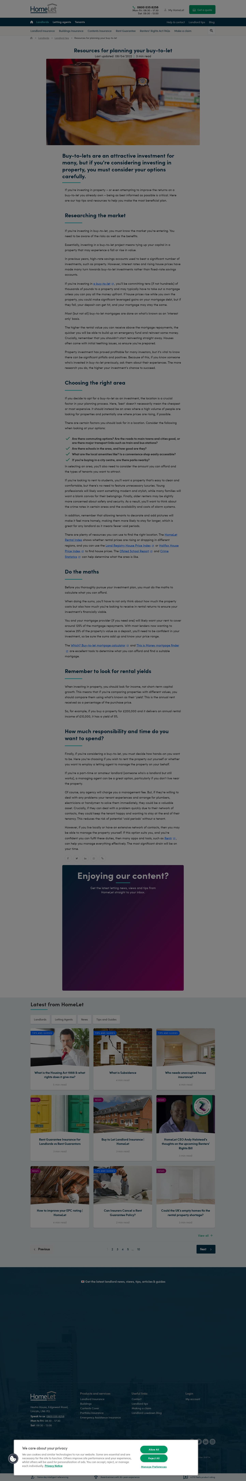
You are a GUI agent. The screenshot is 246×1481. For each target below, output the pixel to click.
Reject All (153, 1458)
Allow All (154, 1449)
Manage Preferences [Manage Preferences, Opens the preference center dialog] (154, 1466)
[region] (106, 1458)
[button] (13, 1458)
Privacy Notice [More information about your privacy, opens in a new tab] (53, 1466)
